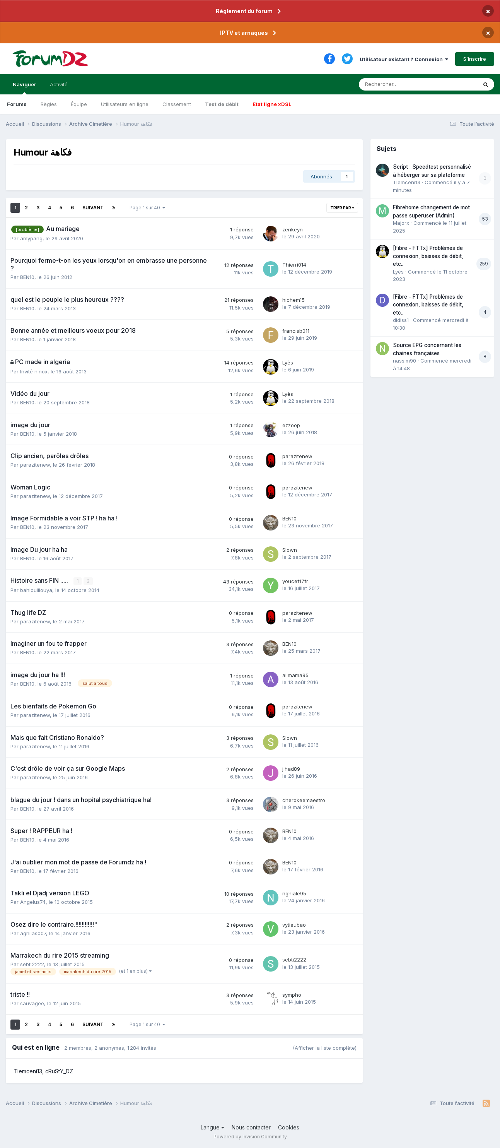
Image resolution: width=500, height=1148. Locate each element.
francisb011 (295, 331)
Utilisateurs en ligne (124, 104)
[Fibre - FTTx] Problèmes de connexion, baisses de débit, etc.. (428, 256)
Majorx (401, 223)
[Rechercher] (400, 84)
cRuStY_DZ (59, 1071)
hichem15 (293, 300)
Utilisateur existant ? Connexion (404, 59)
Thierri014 (294, 265)
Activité (59, 84)
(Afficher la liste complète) (325, 1048)
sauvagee (32, 1003)
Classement (176, 104)
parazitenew (35, 465)
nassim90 (404, 361)
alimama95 (295, 675)
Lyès (287, 362)
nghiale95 (294, 893)
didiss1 (401, 320)
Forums (17, 104)
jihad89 (291, 769)
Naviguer (24, 87)
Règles (49, 104)
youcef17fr (295, 581)
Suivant (93, 207)
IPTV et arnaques (244, 32)
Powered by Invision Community (250, 1136)
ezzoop (291, 425)
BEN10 (27, 277)
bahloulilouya (36, 590)
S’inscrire (474, 59)
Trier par (342, 207)
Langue (212, 1127)
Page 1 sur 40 (147, 207)
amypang (31, 238)
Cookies (288, 1127)
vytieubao (294, 925)
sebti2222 (32, 964)
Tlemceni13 (28, 1071)
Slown (289, 550)
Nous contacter (251, 1127)
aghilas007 (33, 933)
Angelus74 (33, 902)
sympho (291, 995)
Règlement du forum (244, 11)
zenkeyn (292, 229)
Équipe (79, 104)
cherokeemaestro (303, 800)
